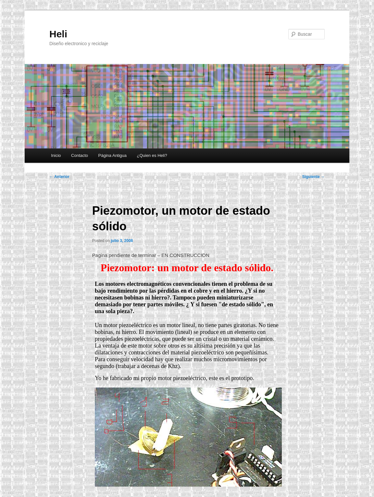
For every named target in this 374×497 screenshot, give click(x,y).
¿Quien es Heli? (152, 155)
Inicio (56, 155)
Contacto (79, 155)
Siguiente (313, 176)
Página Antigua (112, 155)
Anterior (59, 176)
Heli (58, 34)
